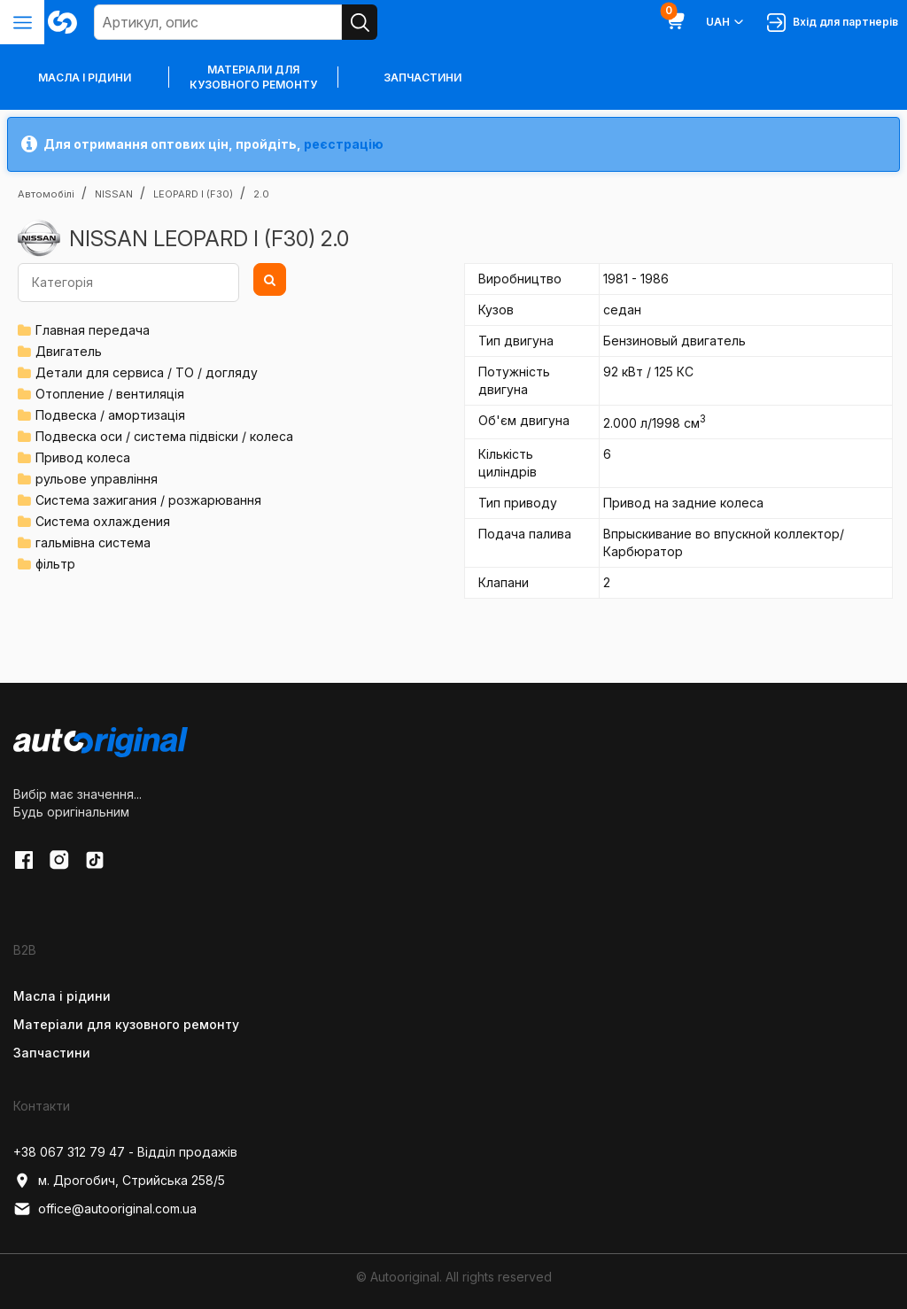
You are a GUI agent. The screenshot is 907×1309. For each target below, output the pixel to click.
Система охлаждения (102, 521)
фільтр (55, 563)
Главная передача (92, 329)
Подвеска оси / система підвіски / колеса (164, 436)
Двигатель (68, 351)
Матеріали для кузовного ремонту (253, 77)
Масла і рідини (62, 995)
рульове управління (96, 478)
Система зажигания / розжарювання (148, 499)
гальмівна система (93, 542)
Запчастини (422, 77)
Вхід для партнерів (832, 22)
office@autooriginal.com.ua (105, 1209)
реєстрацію (344, 143)
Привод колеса (82, 457)
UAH (726, 22)
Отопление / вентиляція (109, 393)
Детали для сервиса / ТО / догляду (146, 372)
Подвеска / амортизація (110, 414)
